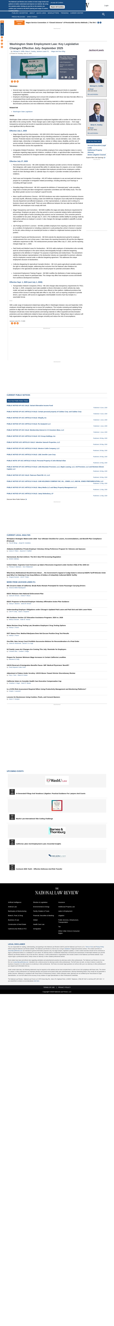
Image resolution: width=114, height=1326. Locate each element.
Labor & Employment (65, 911)
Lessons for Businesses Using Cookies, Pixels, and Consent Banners (33, 697)
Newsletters (53, 13)
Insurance (61, 902)
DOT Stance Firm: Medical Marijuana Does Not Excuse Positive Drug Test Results (38, 633)
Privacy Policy (100, 947)
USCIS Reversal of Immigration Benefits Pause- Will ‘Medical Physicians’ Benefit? (38, 665)
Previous (98, 22)
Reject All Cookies (57, 7)
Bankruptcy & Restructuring (17, 911)
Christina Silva (13, 651)
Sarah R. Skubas (26, 683)
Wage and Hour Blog (58, 51)
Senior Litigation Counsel (97, 155)
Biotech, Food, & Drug (15, 915)
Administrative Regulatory (67, 69)
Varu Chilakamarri (28, 567)
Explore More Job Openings (95, 157)
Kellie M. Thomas (25, 619)
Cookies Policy (13, 11)
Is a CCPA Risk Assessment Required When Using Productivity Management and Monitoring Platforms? (46, 689)
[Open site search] (103, 14)
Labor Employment (65, 62)
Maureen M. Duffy (14, 659)
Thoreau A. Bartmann (15, 567)
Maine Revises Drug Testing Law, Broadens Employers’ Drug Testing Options (36, 625)
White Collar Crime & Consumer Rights (69, 932)
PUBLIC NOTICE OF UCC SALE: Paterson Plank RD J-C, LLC (28, 475)
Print (63, 77)
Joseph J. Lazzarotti (15, 691)
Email (91, 89)
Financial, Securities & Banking (43, 915)
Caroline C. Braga (24, 651)
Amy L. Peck (12, 675)
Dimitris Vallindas (14, 559)
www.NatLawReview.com (15, 950)
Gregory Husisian (14, 577)
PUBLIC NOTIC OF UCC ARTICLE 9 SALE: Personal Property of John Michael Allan (36, 461)
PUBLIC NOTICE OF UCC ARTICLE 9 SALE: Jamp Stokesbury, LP (30, 493)
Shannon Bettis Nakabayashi (17, 587)
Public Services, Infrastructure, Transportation (68, 921)
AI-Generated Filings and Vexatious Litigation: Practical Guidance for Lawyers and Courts (50, 793)
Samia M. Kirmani (14, 595)
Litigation (61, 915)
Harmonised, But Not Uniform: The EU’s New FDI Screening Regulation (34, 557)
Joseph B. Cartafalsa (25, 543)
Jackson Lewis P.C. (42, 51)
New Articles (2, 29)
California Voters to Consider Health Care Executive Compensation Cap (34, 681)
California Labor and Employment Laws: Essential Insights (38, 844)
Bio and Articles (93, 94)
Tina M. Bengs (13, 543)
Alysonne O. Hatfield (25, 551)
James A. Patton (13, 551)
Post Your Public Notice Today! (18, 401)
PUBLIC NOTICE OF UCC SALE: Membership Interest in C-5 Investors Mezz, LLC (35, 430)
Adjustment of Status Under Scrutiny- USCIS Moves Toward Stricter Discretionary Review (41, 673)
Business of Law (13, 920)
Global (35, 920)
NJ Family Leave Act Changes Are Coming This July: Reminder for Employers (36, 649)
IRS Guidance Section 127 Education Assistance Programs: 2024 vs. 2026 (35, 617)
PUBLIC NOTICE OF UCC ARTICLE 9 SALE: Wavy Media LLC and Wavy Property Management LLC (42, 487)
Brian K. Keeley (30, 51)
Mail (66, 77)
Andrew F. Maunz (25, 595)
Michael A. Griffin (19, 51)
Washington (63, 72)
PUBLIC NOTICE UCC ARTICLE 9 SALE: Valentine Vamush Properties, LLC (33, 442)
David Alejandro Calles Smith (17, 667)
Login (106, 5)
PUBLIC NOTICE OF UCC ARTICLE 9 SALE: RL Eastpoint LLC (29, 424)
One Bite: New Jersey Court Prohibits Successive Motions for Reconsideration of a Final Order (43, 641)
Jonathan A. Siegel (14, 683)
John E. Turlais (24, 577)
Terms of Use (89, 947)
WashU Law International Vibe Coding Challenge (34, 819)
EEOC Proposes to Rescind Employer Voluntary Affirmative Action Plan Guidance (38, 601)
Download (69, 77)
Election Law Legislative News (66, 65)
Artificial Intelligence (14, 902)
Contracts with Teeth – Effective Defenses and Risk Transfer (39, 869)
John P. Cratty (13, 611)
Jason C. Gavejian (14, 699)
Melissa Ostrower (14, 619)
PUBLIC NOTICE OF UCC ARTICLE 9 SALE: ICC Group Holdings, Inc (31, 436)
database (67, 949)
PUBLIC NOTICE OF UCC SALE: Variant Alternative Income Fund (30, 405)
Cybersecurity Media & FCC (17, 929)
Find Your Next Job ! (94, 141)
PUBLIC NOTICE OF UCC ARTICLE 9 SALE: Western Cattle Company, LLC (33, 448)
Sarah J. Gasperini (23, 611)
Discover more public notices (16, 499)
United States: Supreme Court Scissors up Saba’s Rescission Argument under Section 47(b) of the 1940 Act (48, 565)
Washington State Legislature (23, 111)
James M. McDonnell (15, 643)
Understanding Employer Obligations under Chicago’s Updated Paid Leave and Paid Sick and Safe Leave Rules (49, 609)
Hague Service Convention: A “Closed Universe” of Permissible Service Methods (57, 22)
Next (100, 22)
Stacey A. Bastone (14, 603)
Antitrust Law (12, 907)
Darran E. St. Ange (27, 643)
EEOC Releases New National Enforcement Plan (25, 594)
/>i (72, 77)
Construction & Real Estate (17, 924)
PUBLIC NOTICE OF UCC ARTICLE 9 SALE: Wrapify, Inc (26, 418)
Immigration (37, 929)
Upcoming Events (15, 771)
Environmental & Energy (41, 907)
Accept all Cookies (57, 2)
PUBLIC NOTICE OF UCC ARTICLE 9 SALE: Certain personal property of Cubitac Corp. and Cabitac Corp (44, 412)
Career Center (76, 13)
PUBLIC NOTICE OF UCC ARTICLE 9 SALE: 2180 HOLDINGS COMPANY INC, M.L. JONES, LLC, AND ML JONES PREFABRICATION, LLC (55, 481)
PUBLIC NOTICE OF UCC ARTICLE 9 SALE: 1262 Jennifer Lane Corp (31, 454)
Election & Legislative (40, 902)
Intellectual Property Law (66, 907)
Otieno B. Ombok (22, 675)
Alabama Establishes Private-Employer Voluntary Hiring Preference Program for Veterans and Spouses (46, 549)
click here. (37, 981)
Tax (59, 926)
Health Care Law (38, 924)
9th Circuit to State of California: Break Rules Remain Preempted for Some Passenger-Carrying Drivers (46, 586)
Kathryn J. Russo (14, 627)
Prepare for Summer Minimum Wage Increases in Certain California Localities (36, 657)
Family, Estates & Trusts (41, 911)
